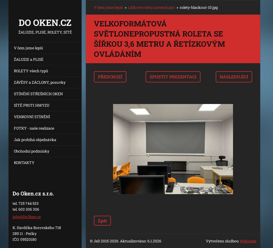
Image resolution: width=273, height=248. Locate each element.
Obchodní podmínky (31, 151)
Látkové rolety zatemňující (151, 7)
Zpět (102, 220)
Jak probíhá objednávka (35, 139)
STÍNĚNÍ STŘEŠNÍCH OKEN (38, 93)
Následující (234, 76)
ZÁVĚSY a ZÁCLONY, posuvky (40, 82)
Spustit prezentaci (173, 76)
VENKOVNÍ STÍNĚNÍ (32, 116)
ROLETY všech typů (31, 70)
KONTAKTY (24, 162)
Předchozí (110, 76)
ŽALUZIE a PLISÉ (28, 59)
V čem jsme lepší (28, 47)
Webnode (248, 240)
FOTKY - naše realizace (34, 128)
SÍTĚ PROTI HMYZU (31, 105)
